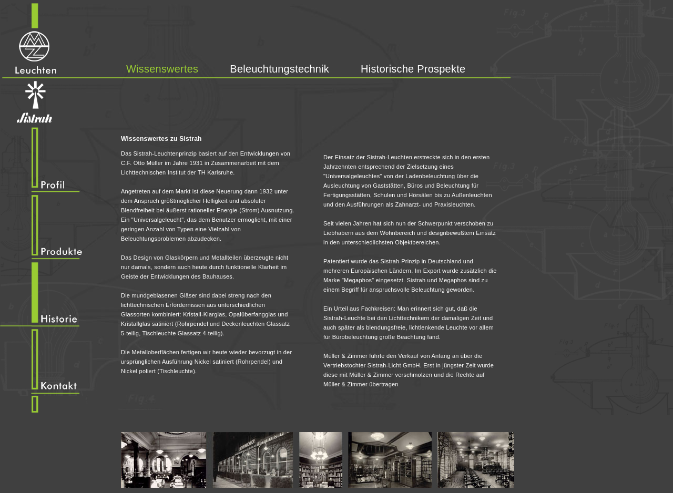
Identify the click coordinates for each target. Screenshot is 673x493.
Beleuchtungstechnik (279, 69)
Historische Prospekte (413, 69)
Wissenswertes (162, 69)
